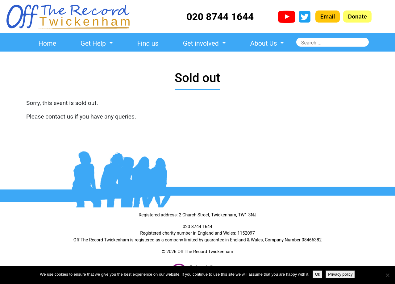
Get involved (201, 43)
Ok (317, 274)
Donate (357, 16)
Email (327, 16)
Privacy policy (340, 274)
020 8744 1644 (220, 17)
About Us (264, 43)
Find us (148, 43)
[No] (387, 275)
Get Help (94, 43)
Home (47, 43)
